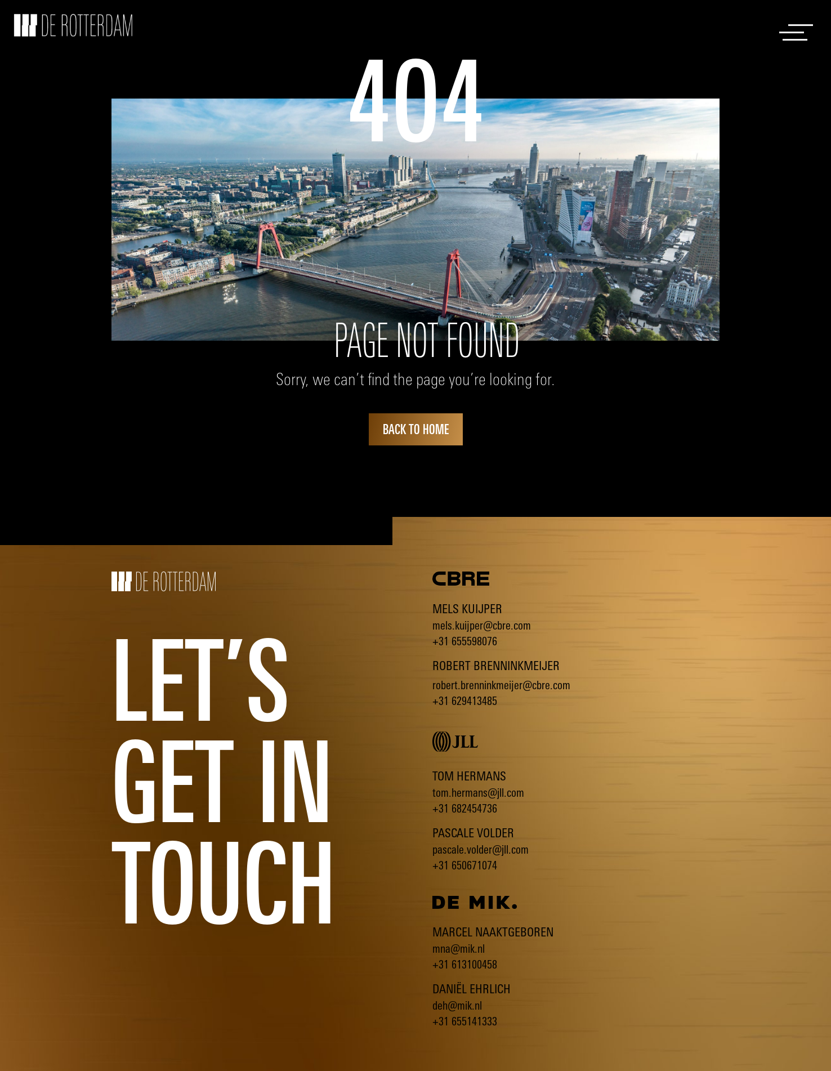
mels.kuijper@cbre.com (481, 625)
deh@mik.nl (457, 1005)
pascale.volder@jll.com (480, 849)
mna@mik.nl (458, 948)
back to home (416, 429)
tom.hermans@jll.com (478, 793)
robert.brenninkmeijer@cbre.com (501, 685)
